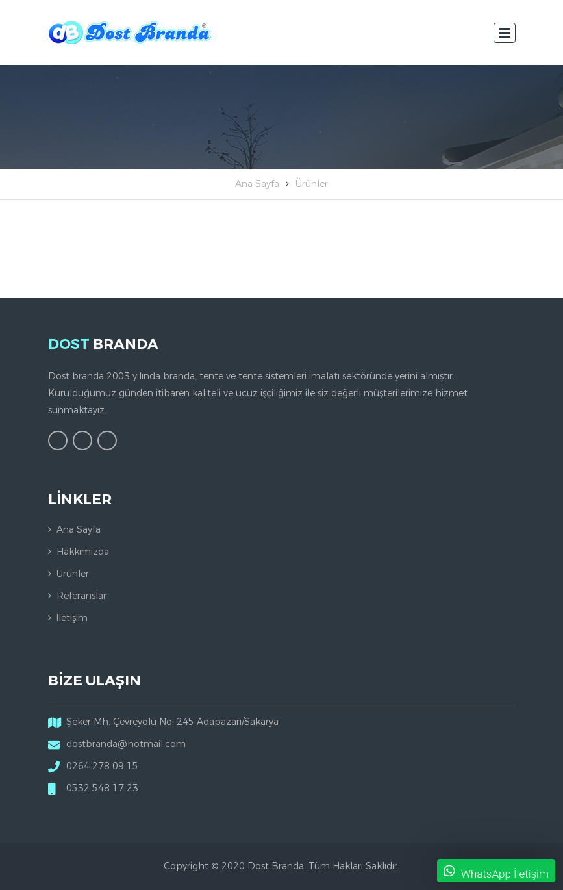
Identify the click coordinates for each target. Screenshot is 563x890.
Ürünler (311, 184)
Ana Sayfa (257, 184)
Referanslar (81, 596)
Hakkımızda (82, 552)
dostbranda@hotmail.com (126, 744)
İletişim (72, 618)
